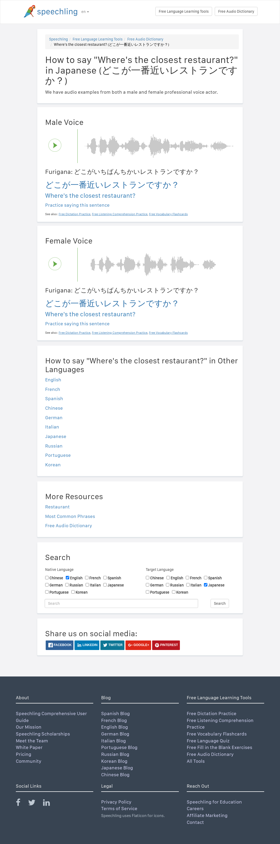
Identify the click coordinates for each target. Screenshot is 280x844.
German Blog (115, 734)
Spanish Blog (115, 713)
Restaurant (57, 506)
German (54, 417)
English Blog (114, 727)
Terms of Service (119, 808)
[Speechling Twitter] (35, 803)
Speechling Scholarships (43, 734)
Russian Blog (115, 754)
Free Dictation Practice (211, 713)
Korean (53, 464)
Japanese (55, 436)
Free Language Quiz (208, 740)
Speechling (58, 39)
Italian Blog (113, 740)
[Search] (121, 603)
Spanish (54, 398)
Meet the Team (32, 740)
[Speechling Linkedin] (50, 803)
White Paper (29, 747)
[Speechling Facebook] (21, 803)
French (52, 389)
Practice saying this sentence (77, 205)
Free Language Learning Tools (184, 11)
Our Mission (28, 727)
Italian (52, 427)
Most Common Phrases (70, 516)
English (53, 379)
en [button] (85, 12)
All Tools (196, 761)
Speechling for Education (214, 802)
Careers (195, 808)
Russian (54, 446)
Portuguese (58, 455)
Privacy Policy (116, 802)
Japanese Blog (117, 767)
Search (220, 603)
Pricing (23, 754)
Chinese (54, 408)
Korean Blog (114, 761)
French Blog (114, 720)
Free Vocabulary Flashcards (217, 734)
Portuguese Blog (119, 747)
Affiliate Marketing (207, 815)
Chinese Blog (115, 774)
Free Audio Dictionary (236, 11)
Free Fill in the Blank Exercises (219, 747)
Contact (195, 822)
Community (28, 761)
